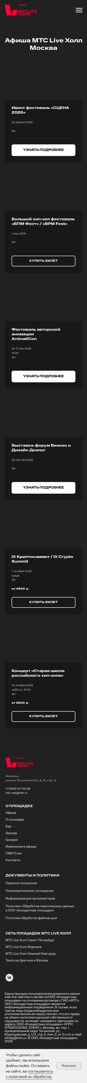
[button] (43, 180)
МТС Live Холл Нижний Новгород (30, 983)
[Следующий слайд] (83, 36)
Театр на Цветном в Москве (27, 990)
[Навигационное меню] (79, 10)
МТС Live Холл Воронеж (24, 976)
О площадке (15, 849)
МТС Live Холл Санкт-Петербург (30, 970)
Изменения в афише (21, 876)
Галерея (12, 869)
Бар (8, 856)
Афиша (11, 842)
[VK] (9, 1010)
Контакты (13, 890)
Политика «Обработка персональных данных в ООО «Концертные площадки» (40, 938)
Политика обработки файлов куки (31, 948)
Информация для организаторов (30, 928)
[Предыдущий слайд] (4, 36)
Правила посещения (21, 913)
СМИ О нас (14, 883)
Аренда (11, 863)
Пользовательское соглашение (30, 921)
